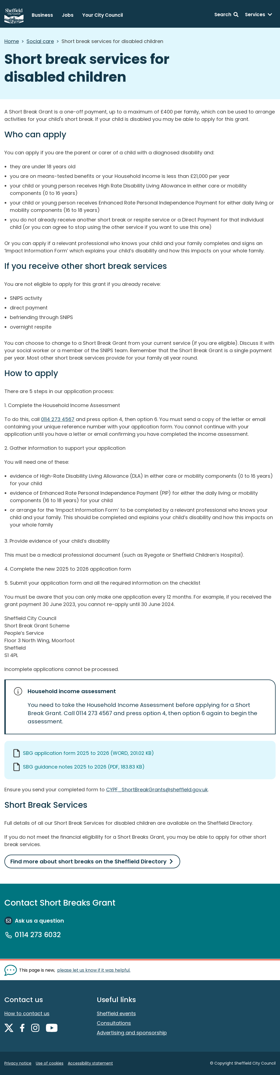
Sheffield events (116, 1013)
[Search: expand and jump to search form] (226, 15)
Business (42, 15)
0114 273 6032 (38, 935)
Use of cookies (49, 1063)
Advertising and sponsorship (132, 1032)
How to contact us (26, 1013)
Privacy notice (17, 1063)
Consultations (114, 1023)
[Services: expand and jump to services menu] (259, 15)
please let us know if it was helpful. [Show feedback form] (93, 970)
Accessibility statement (90, 1063)
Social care (40, 41)
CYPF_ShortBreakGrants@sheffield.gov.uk (157, 789)
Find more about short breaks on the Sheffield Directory (88, 861)
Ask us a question (39, 921)
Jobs (68, 15)
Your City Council (102, 15)
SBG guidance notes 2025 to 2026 (84, 766)
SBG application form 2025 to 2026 (88, 753)
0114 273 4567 (57, 419)
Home (11, 41)
